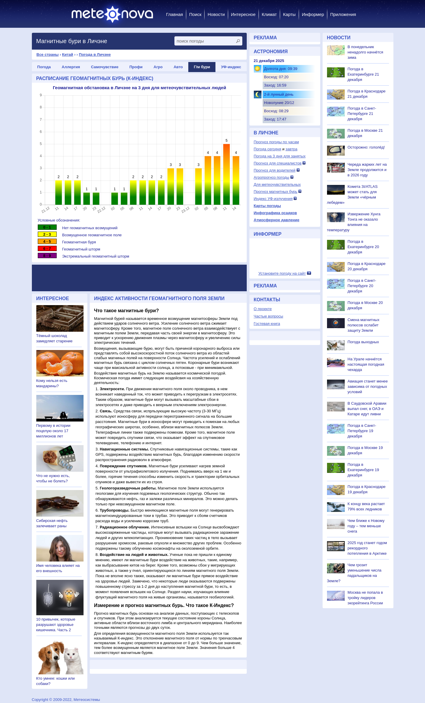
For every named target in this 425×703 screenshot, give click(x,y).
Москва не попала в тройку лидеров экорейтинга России (365, 597)
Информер (313, 14)
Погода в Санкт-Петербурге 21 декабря (362, 113)
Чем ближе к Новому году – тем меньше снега (366, 525)
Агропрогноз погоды (272, 177)
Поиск (195, 14)
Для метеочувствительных (277, 184)
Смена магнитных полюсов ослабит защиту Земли (364, 325)
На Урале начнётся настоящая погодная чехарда (366, 364)
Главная (174, 14)
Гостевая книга (267, 323)
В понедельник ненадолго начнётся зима (365, 52)
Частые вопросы (268, 316)
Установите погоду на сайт (282, 273)
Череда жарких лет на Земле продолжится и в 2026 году (367, 169)
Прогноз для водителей (274, 170)
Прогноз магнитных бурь (276, 191)
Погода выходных (363, 342)
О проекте (263, 309)
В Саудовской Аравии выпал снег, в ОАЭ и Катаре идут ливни (367, 408)
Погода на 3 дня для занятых (280, 156)
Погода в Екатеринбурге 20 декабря (363, 246)
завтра (291, 149)
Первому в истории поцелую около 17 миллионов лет (53, 430)
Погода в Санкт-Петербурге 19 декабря (362, 430)
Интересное (243, 14)
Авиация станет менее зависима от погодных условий (368, 386)
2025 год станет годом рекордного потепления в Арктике (367, 548)
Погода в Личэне (95, 54)
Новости (216, 14)
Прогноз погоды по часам (276, 142)
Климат (269, 14)
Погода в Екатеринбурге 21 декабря (363, 74)
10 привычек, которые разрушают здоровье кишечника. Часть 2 (55, 624)
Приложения (343, 14)
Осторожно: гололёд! (366, 147)
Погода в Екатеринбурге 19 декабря (363, 469)
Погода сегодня (267, 149)
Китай (67, 54)
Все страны (48, 54)
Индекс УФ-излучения (273, 198)
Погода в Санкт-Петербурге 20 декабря (362, 285)
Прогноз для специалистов (278, 163)
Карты (289, 14)
